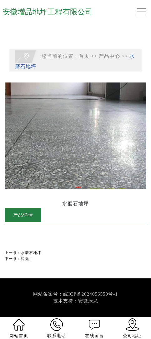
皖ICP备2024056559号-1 (90, 294)
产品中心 (109, 56)
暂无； (27, 259)
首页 (84, 56)
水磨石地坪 (31, 253)
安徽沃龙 (88, 300)
